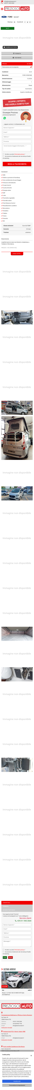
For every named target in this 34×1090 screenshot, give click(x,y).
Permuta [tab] (5, 906)
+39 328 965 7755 (17, 1023)
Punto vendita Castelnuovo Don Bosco (14, 1046)
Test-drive (17, 57)
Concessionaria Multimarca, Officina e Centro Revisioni (16, 1015)
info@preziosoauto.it (10, 1)
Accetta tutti (17, 1081)
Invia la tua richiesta (17, 164)
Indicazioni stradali (6, 1027)
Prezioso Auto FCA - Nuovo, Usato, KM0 (14, 1031)
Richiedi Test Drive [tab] (9, 910)
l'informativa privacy (19, 154)
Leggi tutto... (17, 253)
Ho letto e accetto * (15, 154)
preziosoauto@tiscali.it (9, 115)
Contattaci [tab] (6, 902)
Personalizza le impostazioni (17, 1085)
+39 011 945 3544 (9, 3)
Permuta (17, 53)
